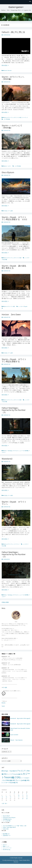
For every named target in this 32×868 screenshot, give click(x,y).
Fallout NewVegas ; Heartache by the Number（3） (14, 410)
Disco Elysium (8, 172)
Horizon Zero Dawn (11, 314)
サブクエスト (16, 450)
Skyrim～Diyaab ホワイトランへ (14, 502)
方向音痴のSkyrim (7, 819)
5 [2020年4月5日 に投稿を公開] (26, 793)
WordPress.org (6, 849)
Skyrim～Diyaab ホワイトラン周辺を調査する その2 (14, 218)
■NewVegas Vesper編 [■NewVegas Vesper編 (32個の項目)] (9, 771)
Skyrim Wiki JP (6, 816)
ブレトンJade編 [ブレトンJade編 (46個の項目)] (22, 780)
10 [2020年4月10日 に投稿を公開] (18, 795)
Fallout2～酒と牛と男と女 (13, 32)
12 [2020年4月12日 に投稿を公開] (26, 795)
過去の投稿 (5, 602)
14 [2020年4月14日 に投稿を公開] (6, 797)
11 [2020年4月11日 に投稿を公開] (22, 795)
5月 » (6, 803)
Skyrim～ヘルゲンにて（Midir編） (12, 126)
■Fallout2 (5, 70)
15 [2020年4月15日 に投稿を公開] (10, 797)
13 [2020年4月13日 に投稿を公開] (2, 797)
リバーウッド (25, 117)
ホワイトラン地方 (17, 117)
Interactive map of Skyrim (9, 817)
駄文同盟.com (6, 834)
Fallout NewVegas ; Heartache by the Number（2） (14, 554)
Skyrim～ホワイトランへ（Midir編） (13, 77)
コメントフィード (7, 848)
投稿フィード (6, 846)
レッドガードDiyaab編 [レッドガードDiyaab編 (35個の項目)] (10, 782)
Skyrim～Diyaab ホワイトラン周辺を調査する (14, 360)
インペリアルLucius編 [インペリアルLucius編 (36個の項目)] (14, 774)
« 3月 (3, 803)
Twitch (3, 706)
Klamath (9, 70)
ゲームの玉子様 (6, 821)
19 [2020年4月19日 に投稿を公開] (26, 797)
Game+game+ (16, 7)
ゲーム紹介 (10, 210)
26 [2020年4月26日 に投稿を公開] (26, 798)
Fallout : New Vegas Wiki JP (9, 827)
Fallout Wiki (6, 829)
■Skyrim (5, 117)
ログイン (5, 844)
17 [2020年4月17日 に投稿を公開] (18, 797)
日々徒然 (5, 687)
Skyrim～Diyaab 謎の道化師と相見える (14, 266)
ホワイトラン (10, 117)
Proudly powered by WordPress (10, 860)
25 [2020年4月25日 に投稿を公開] (22, 798)
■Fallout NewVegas (7, 450)
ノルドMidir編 (6, 119)
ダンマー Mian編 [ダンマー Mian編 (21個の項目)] (25, 777)
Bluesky (3, 703)
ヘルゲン (9, 166)
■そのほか (5, 210)
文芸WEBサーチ (6, 835)
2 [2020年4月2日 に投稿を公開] (14, 793)
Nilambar (16, 862)
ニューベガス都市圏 (23, 450)
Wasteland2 (7, 458)
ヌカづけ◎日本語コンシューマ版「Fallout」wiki (14, 825)
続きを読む (7, 65)
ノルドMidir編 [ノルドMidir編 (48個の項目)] (8, 780)
